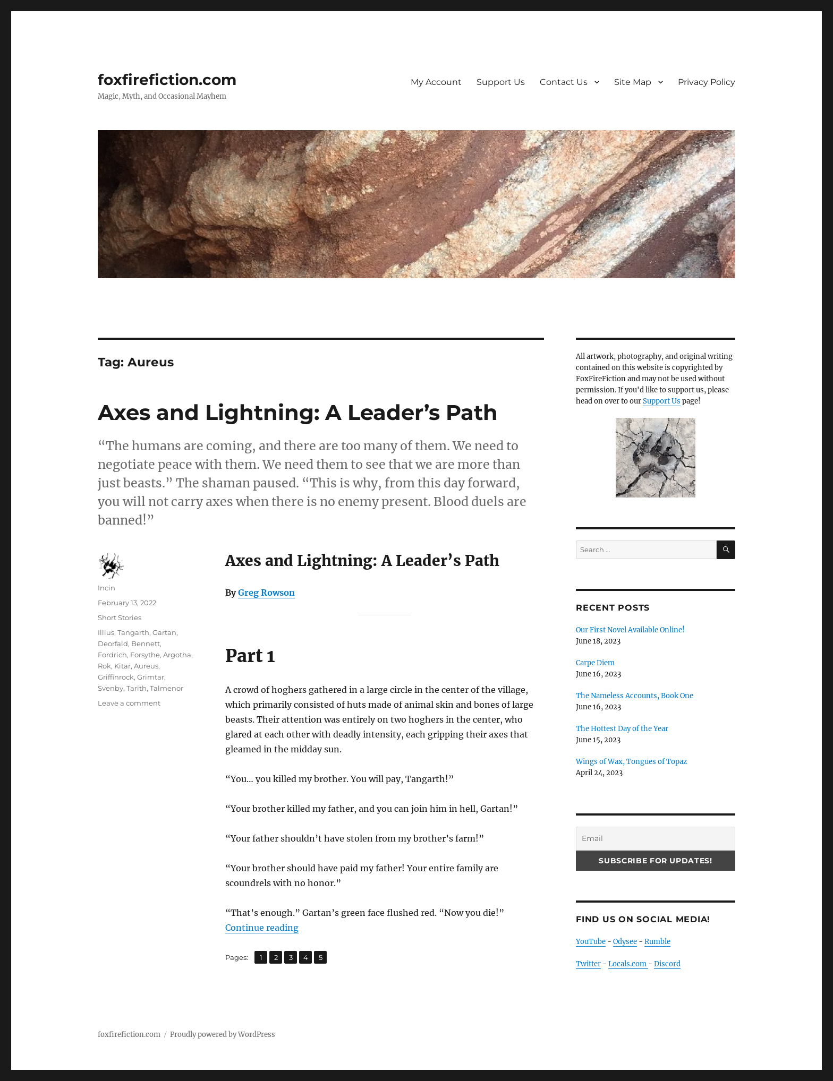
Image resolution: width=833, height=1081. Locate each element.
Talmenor (166, 688)
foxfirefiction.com (167, 80)
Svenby (110, 688)
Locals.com (628, 963)
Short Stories (119, 617)
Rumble (657, 941)
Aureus (146, 666)
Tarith (136, 688)
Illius (106, 632)
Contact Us (564, 82)
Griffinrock (116, 677)
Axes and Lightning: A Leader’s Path (298, 412)
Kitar (122, 666)
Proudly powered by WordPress (222, 1034)
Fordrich (112, 654)
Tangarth (133, 632)
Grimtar (150, 677)
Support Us (501, 82)
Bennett (145, 643)
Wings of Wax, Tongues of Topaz (631, 761)
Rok (104, 666)
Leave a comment (129, 703)
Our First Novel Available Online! (630, 629)
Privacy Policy (706, 82)
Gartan (164, 632)
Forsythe (145, 654)
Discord (667, 963)
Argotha (177, 654)
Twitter (588, 963)
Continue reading (262, 927)
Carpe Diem (595, 662)
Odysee (625, 941)
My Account (436, 82)
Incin (106, 588)
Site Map (632, 82)
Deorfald (113, 643)
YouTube (591, 941)
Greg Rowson (266, 592)
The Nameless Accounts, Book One (634, 695)
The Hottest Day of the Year (622, 728)
